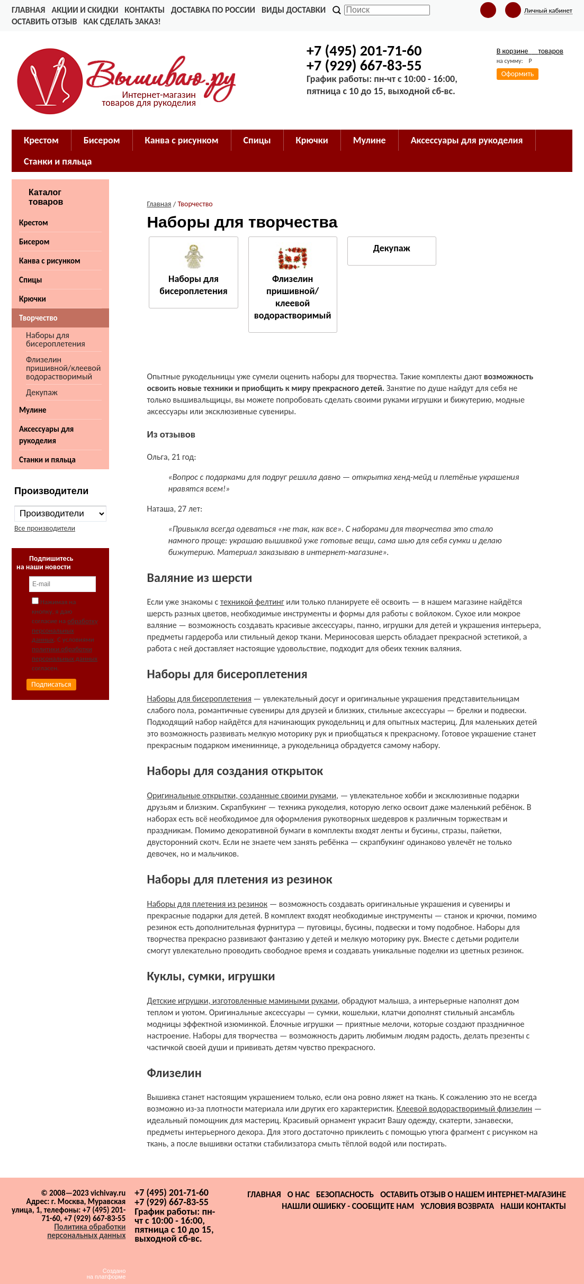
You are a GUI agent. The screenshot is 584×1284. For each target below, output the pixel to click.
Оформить (517, 73)
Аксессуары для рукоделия (46, 434)
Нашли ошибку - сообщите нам (348, 1206)
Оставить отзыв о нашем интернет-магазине (473, 1194)
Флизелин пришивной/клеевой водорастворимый (63, 367)
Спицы (30, 280)
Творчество (38, 318)
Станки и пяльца (47, 460)
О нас (298, 1194)
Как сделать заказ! (121, 21)
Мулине (33, 410)
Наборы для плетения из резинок (207, 904)
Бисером (34, 242)
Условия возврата (457, 1206)
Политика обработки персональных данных (86, 1231)
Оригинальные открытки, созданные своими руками (241, 795)
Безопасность (345, 1194)
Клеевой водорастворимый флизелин (464, 1109)
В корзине (530, 51)
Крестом (33, 222)
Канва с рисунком (49, 261)
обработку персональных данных (65, 630)
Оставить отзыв (44, 21)
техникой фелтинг (252, 602)
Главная (28, 10)
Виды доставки (294, 10)
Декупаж (42, 392)
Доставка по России (213, 10)
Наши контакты (533, 1206)
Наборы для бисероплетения (55, 339)
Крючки (32, 299)
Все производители (44, 528)
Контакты (144, 10)
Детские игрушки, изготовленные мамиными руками (242, 1001)
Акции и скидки (84, 10)
